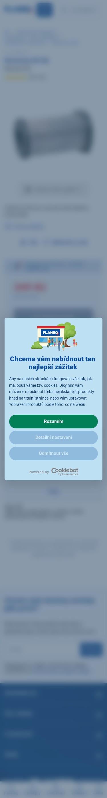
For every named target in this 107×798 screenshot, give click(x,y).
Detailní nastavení (53, 437)
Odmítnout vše (53, 453)
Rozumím (53, 421)
